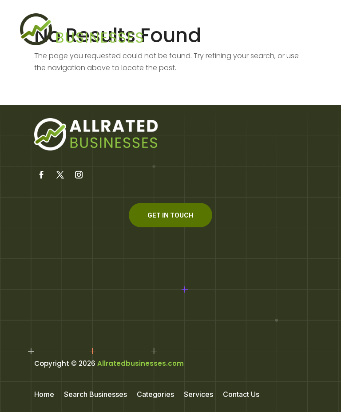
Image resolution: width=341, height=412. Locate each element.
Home (44, 395)
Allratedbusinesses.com (140, 363)
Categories (155, 395)
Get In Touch (170, 215)
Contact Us (241, 395)
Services (198, 395)
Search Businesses (95, 395)
